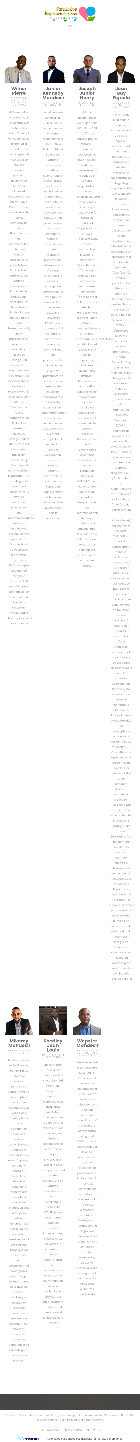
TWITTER (97, 1430)
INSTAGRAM (75, 1430)
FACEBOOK (52, 1430)
